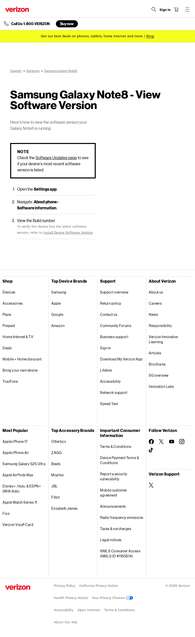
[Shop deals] (150, 36)
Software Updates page (56, 157)
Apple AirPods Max (18, 475)
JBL (54, 486)
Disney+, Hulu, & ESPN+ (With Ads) (22, 488)
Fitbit (55, 497)
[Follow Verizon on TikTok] (151, 450)
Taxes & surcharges (115, 528)
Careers (155, 303)
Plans (7, 314)
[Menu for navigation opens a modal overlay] (187, 9)
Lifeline (106, 370)
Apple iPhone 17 (15, 441)
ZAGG (56, 452)
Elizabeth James (64, 508)
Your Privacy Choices (112, 598)
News (153, 314)
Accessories (13, 303)
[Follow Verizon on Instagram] (181, 441)
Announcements (113, 506)
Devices (9, 292)
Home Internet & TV (18, 337)
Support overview (114, 292)
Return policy (110, 303)
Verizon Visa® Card (18, 524)
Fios (6, 513)
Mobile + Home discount (22, 359)
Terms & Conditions (115, 446)
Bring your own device (20, 370)
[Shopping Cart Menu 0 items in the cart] (176, 9)
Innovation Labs (161, 386)
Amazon (57, 325)
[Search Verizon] (153, 9)
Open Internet (88, 610)
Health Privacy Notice (71, 598)
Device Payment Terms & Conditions (119, 460)
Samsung (59, 292)
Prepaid (9, 325)
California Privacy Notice (98, 586)
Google (57, 314)
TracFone (10, 381)
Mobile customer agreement (113, 492)
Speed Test (109, 404)
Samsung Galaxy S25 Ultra (24, 464)
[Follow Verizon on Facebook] (151, 441)
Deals (7, 348)
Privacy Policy (64, 586)
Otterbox (58, 441)
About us (156, 292)
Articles (155, 353)
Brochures (157, 364)
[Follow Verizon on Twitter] (161, 441)
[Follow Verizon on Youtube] (171, 441)
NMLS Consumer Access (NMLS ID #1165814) (120, 553)
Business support (114, 337)
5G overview (159, 375)
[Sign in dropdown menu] (165, 9)
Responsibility (160, 325)
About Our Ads (65, 622)
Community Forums (115, 325)
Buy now (67, 24)
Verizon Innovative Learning (163, 339)
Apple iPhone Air (16, 452)
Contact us (108, 314)
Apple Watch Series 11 (20, 502)
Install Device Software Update (68, 232)
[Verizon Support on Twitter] (151, 485)
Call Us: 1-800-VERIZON (30, 24)
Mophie (57, 475)
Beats (56, 464)
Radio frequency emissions (121, 517)
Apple (56, 303)
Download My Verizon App (121, 359)
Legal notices (111, 540)
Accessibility (110, 381)
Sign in (105, 348)
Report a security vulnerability (113, 476)
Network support (113, 392)
